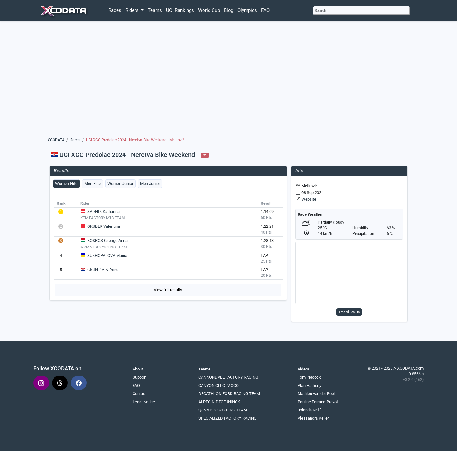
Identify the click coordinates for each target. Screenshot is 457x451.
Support (139, 377)
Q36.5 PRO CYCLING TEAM (222, 410)
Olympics (247, 10)
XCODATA (56, 140)
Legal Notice (144, 401)
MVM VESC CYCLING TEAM (103, 247)
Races (114, 10)
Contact (139, 393)
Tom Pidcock (309, 377)
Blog (228, 10)
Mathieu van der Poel (316, 393)
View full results (168, 289)
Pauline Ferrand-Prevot (318, 401)
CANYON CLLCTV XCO (218, 385)
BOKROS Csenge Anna (107, 240)
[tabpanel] (168, 247)
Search (320, 10)
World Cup (209, 10)
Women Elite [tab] (66, 183)
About (138, 369)
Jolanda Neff (309, 410)
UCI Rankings (180, 10)
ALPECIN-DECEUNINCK (219, 401)
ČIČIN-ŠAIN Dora (102, 269)
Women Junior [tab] (120, 183)
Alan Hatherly (309, 385)
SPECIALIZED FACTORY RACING (227, 418)
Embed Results (349, 312)
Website (308, 199)
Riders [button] (132, 10)
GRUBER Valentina (103, 226)
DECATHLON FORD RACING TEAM (229, 393)
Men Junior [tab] (150, 183)
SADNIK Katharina (103, 211)
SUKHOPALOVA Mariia (107, 255)
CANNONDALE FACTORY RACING (228, 377)
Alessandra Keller (313, 418)
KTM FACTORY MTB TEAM (102, 218)
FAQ (265, 10)
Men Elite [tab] (92, 183)
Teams (155, 10)
